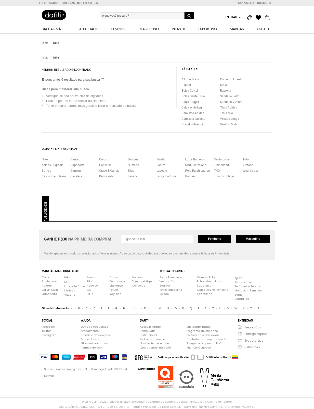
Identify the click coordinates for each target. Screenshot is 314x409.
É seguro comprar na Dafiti (204, 343)
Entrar (231, 17)
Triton (246, 159)
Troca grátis (254, 340)
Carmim (75, 170)
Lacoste (162, 170)
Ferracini (133, 176)
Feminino (214, 239)
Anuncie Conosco (198, 347)
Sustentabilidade (198, 326)
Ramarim (191, 176)
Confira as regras (219, 402)
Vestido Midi (228, 124)
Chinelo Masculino (194, 124)
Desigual (133, 159)
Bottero (47, 170)
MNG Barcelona (195, 165)
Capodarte (77, 165)
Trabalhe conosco (152, 339)
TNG (217, 170)
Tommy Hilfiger (224, 176)
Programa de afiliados (202, 331)
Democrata (106, 176)
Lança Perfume (166, 176)
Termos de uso (91, 347)
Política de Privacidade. (215, 253)
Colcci (103, 159)
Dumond (133, 165)
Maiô (223, 85)
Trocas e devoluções (95, 335)
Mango (69, 282)
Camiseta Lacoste (193, 118)
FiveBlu (161, 159)
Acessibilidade (150, 326)
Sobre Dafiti (148, 331)
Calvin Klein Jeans (54, 176)
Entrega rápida (256, 334)
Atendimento (90, 331)
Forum (161, 165)
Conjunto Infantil (231, 79)
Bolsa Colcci (190, 90)
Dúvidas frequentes (94, 326)
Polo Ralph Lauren (197, 170)
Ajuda (239, 278)
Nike (56, 43)
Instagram (49, 335)
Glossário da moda (94, 343)
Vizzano (248, 165)
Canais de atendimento (254, 3)
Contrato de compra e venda (206, 339)
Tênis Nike (227, 113)
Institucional (148, 335)
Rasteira (225, 90)
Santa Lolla (221, 159)
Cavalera (76, 176)
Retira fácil (253, 347)
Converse (105, 165)
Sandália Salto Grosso (234, 96)
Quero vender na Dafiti (155, 347)
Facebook (48, 326)
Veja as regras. (109, 253)
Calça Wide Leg (192, 107)
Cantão (75, 159)
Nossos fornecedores (155, 343)
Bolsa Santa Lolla (193, 96)
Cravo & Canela (109, 170)
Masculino (253, 239)
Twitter (46, 331)
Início (45, 43)
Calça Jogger (190, 102)
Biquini (186, 85)
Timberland (221, 165)
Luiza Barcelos (195, 159)
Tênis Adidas (228, 107)
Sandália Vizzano (231, 102)
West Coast (250, 170)
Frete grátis (253, 327)
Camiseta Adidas (193, 113)
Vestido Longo (229, 118)
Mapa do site (90, 339)
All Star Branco (191, 79)
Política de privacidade (202, 335)
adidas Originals (52, 165)
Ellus (131, 170)
